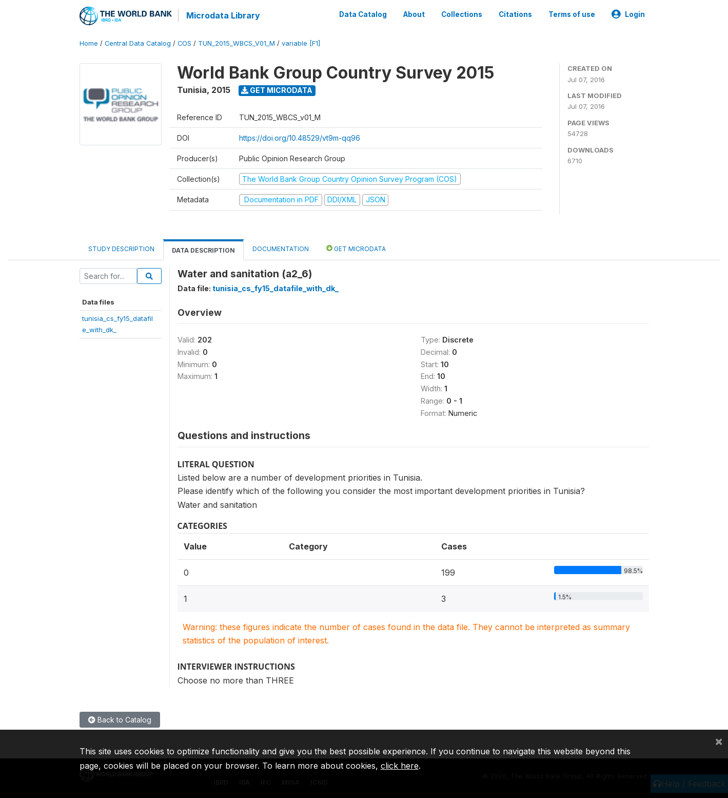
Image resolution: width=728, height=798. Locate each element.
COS (184, 43)
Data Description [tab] (203, 250)
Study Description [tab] (121, 249)
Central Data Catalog (138, 43)
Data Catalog (363, 14)
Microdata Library (223, 15)
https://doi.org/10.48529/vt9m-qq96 (299, 138)
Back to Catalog (119, 719)
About (414, 14)
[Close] (719, 741)
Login (628, 14)
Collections (461, 14)
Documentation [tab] (280, 249)
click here (400, 766)
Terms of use (571, 14)
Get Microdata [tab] (356, 248)
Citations (515, 14)
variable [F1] (301, 43)
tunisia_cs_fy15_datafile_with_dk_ (275, 288)
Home (89, 43)
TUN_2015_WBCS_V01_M (236, 43)
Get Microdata (276, 90)
